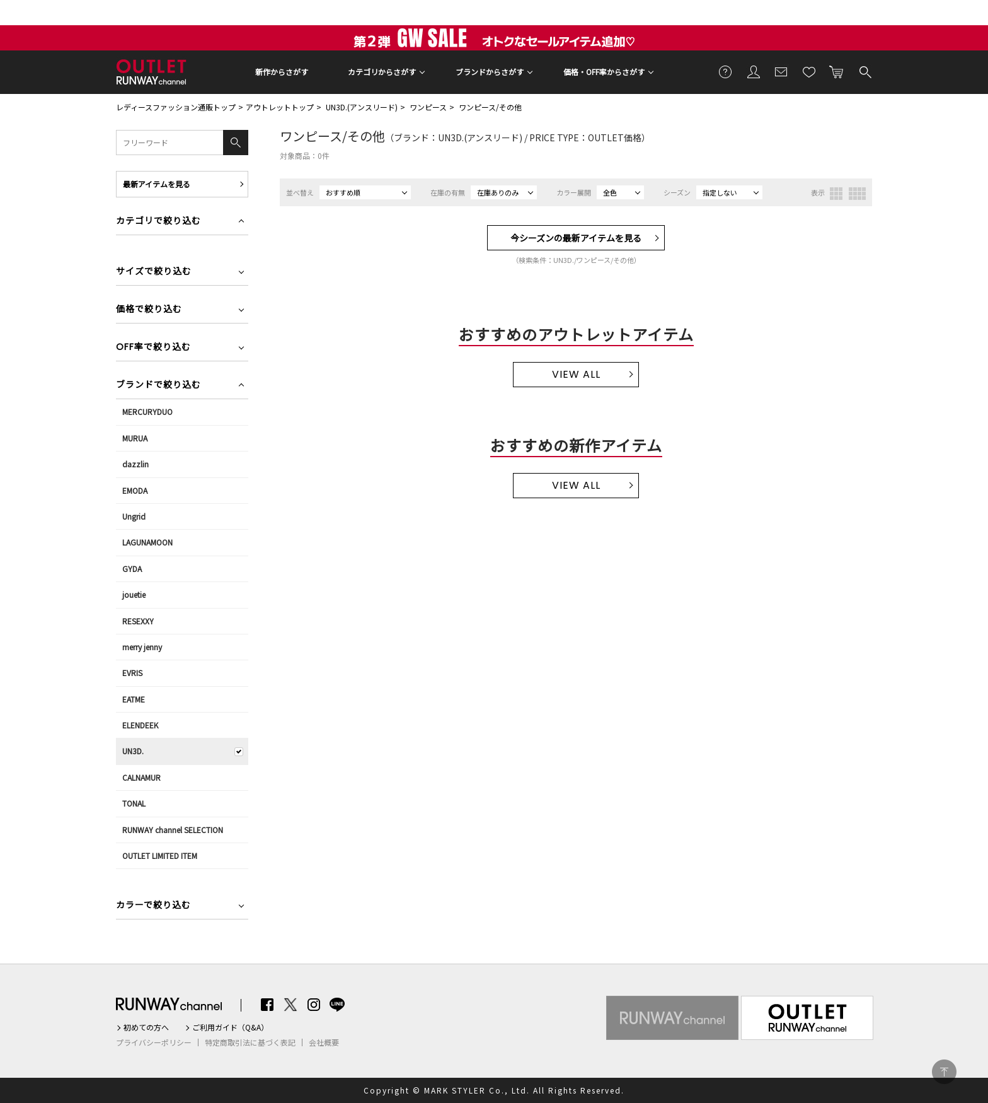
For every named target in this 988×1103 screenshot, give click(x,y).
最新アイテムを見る (156, 183)
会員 (753, 71)
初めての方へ (146, 1027)
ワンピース (428, 107)
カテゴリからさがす (382, 71)
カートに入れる (836, 71)
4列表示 (857, 193)
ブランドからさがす (490, 71)
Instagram (313, 1004)
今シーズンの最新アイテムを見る (575, 237)
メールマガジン (781, 71)
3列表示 (836, 193)
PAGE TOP (944, 1071)
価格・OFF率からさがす (604, 71)
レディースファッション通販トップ (176, 107)
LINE (337, 1004)
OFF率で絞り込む (153, 347)
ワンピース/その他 (490, 107)
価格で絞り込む (149, 310)
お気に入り (809, 71)
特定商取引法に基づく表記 (250, 1042)
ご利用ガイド (725, 71)
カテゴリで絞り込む (158, 221)
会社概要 (324, 1042)
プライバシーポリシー (154, 1042)
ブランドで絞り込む (158, 385)
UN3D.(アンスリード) (362, 107)
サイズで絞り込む (154, 272)
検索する (864, 71)
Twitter (290, 1004)
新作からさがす (281, 71)
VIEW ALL (576, 374)
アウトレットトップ (280, 107)
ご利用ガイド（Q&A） (230, 1027)
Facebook (267, 1004)
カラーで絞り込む (153, 906)
